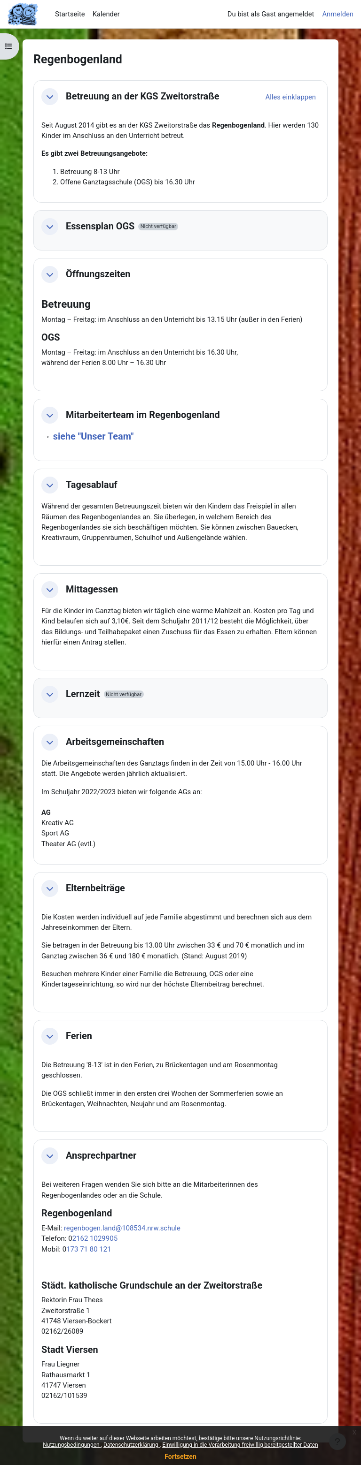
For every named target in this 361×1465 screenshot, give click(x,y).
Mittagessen (92, 589)
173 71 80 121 (88, 1249)
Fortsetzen (180, 1456)
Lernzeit (83, 694)
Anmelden (337, 14)
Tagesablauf (92, 484)
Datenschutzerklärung (131, 1445)
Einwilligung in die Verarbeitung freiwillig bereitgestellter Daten (240, 1445)
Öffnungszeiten (98, 274)
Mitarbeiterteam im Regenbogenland (143, 415)
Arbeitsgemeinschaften (115, 741)
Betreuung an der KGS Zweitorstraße (143, 96)
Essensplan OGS (100, 226)
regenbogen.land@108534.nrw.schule (122, 1228)
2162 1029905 (95, 1238)
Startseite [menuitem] (70, 14)
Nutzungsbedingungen (72, 1445)
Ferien (79, 1036)
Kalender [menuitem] (106, 14)
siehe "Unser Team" (93, 436)
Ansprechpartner (101, 1155)
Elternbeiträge (95, 888)
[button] (49, 96)
